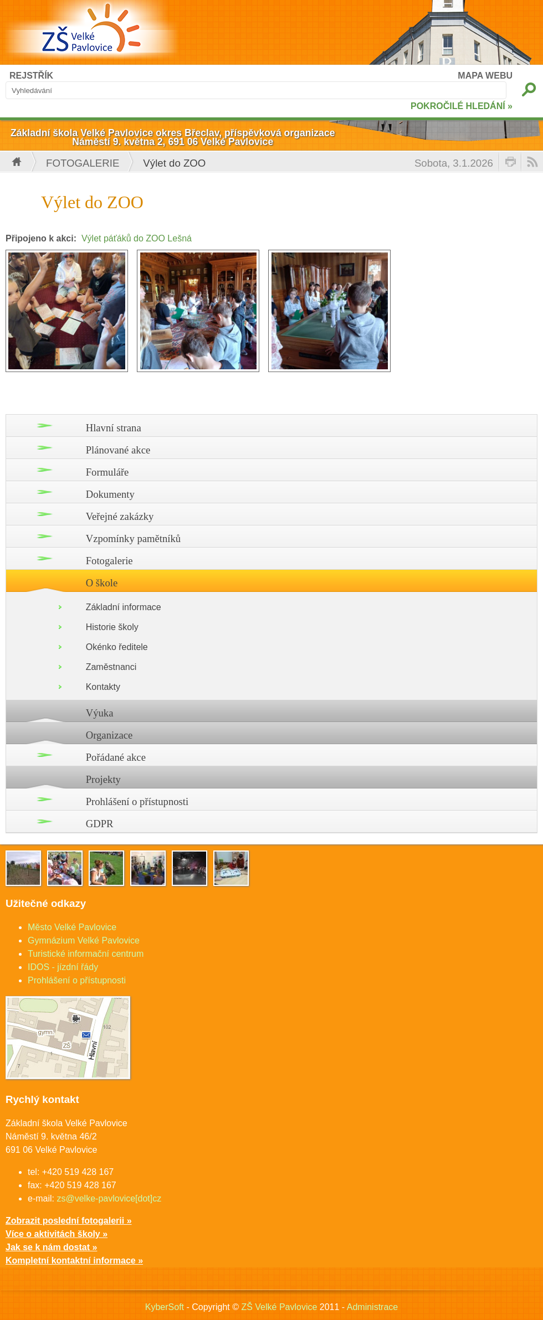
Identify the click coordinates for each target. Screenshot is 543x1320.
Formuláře (107, 472)
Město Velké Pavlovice (72, 927)
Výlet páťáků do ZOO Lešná (136, 238)
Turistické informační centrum (86, 953)
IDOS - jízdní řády (63, 967)
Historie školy (112, 627)
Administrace (372, 1307)
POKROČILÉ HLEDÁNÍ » (462, 106)
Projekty (103, 779)
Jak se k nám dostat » (51, 1247)
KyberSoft (164, 1307)
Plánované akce (118, 450)
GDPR (100, 823)
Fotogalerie (82, 163)
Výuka (100, 713)
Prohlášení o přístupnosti (137, 801)
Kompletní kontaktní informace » (74, 1260)
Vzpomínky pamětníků (133, 538)
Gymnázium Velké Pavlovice (84, 940)
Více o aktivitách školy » (56, 1234)
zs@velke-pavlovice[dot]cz (109, 1198)
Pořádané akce (116, 757)
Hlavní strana (113, 428)
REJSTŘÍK (31, 75)
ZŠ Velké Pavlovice (279, 1307)
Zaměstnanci (111, 667)
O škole (102, 583)
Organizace (109, 735)
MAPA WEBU (485, 75)
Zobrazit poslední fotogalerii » (69, 1220)
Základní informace (123, 607)
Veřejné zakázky (120, 516)
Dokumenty (110, 494)
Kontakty (103, 687)
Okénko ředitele (117, 647)
